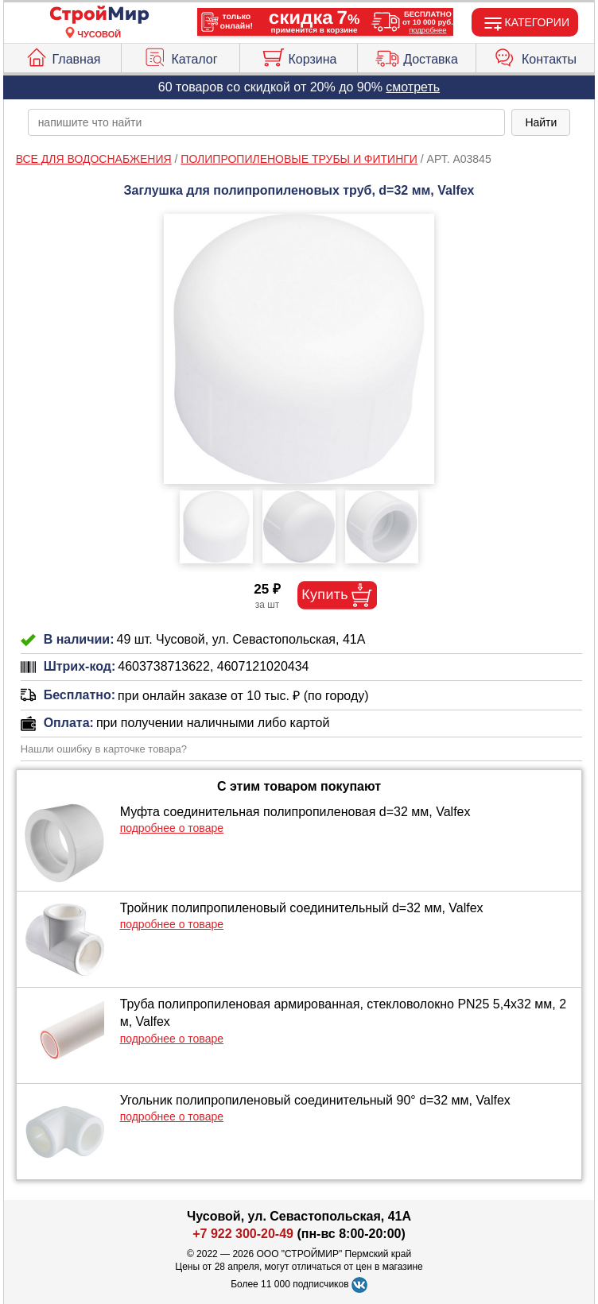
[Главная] (99, 15)
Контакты (535, 56)
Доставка (416, 56)
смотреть (413, 87)
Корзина (299, 56)
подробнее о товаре (171, 828)
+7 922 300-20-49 (242, 1233)
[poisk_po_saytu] (267, 122)
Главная (63, 56)
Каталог (180, 56)
